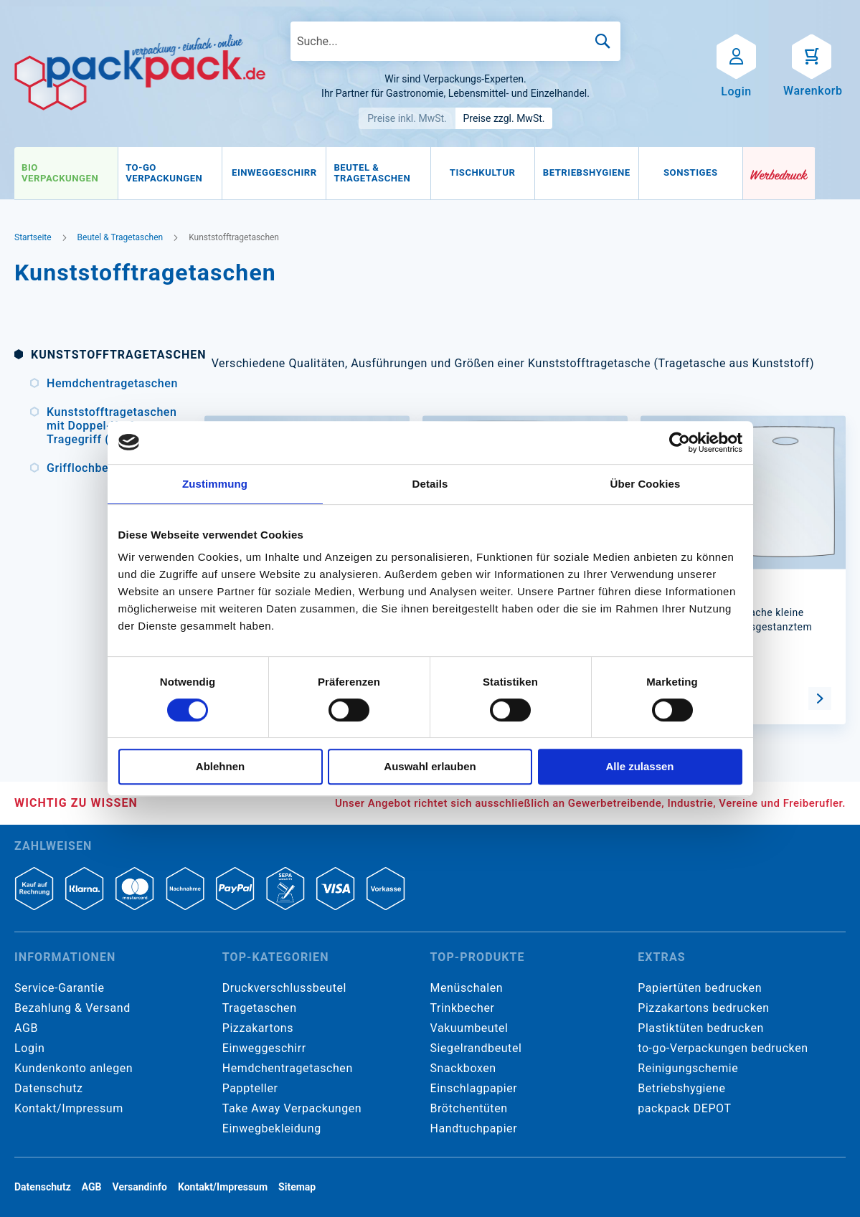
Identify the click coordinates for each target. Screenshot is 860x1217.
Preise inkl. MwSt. (407, 118)
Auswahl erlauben (430, 766)
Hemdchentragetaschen (109, 383)
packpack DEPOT (684, 1108)
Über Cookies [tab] (645, 484)
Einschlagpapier (474, 1088)
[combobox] (455, 41)
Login (29, 1048)
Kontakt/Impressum (68, 1108)
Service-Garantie (59, 988)
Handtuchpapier (474, 1128)
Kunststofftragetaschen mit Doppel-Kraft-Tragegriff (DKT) (109, 425)
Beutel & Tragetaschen (120, 237)
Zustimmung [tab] (214, 484)
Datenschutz (48, 1088)
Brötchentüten (469, 1108)
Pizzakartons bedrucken (703, 1008)
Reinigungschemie (688, 1068)
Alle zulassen (639, 766)
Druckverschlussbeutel (284, 988)
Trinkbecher (462, 1008)
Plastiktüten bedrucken (701, 1028)
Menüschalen (467, 988)
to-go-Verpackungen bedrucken (723, 1048)
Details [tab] (430, 484)
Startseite (33, 237)
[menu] (378, 173)
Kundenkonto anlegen (73, 1068)
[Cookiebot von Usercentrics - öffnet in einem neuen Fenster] (679, 442)
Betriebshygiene (681, 1088)
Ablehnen (220, 766)
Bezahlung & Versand (72, 1008)
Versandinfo (140, 1187)
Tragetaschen (259, 1008)
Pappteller (250, 1088)
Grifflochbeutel (88, 468)
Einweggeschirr (264, 1048)
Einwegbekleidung (271, 1128)
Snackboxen (463, 1068)
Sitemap (297, 1187)
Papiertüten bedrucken (700, 988)
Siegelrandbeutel (476, 1048)
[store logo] (139, 72)
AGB (26, 1028)
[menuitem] (66, 173)
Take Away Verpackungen (292, 1108)
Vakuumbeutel (469, 1028)
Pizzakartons (257, 1028)
